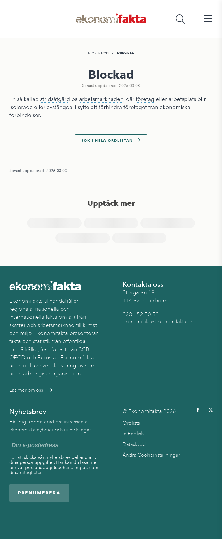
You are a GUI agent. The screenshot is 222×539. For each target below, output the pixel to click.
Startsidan (98, 53)
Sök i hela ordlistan (111, 140)
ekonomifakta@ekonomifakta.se (157, 321)
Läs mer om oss (31, 390)
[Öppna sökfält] (180, 19)
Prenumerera (39, 493)
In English (133, 434)
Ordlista (125, 53)
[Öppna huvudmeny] (208, 19)
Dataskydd (134, 444)
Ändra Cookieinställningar (151, 455)
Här (60, 462)
